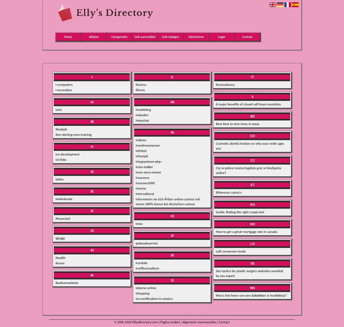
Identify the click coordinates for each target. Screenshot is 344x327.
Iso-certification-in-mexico (154, 299)
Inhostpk (142, 156)
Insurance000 (145, 183)
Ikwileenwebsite (66, 283)
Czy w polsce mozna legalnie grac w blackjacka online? (248, 170)
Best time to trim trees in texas (237, 124)
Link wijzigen (170, 37)
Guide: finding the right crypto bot (240, 212)
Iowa (139, 224)
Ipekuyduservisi (147, 243)
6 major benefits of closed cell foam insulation (248, 104)
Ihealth (60, 258)
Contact (247, 37)
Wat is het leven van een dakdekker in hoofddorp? (251, 295)
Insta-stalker (144, 167)
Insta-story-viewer (148, 172)
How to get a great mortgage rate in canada (246, 232)
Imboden (142, 115)
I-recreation (63, 90)
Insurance (142, 178)
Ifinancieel (62, 218)
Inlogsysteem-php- (149, 161)
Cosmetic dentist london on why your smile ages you (250, 145)
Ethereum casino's (229, 192)
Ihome (59, 263)
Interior (141, 188)
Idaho (59, 179)
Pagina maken (170, 322)
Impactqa (142, 120)
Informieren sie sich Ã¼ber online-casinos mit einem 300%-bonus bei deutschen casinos (168, 201)
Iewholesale (63, 199)
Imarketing (143, 110)
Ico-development (67, 154)
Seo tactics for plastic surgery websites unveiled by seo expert (249, 273)
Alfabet (94, 37)
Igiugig (59, 238)
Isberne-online (146, 288)
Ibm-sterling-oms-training (73, 135)
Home (68, 37)
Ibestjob (61, 129)
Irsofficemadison (147, 268)
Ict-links (60, 160)
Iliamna (141, 85)
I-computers (64, 85)
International (145, 194)
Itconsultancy (225, 85)
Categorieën (119, 37)
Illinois (140, 90)
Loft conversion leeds (231, 251)
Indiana (141, 140)
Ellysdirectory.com (145, 322)
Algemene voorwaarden (199, 322)
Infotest (141, 151)
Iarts (58, 110)
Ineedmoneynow (148, 145)
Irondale (142, 263)
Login (221, 37)
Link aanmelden (145, 37)
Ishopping (143, 293)
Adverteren (196, 37)
